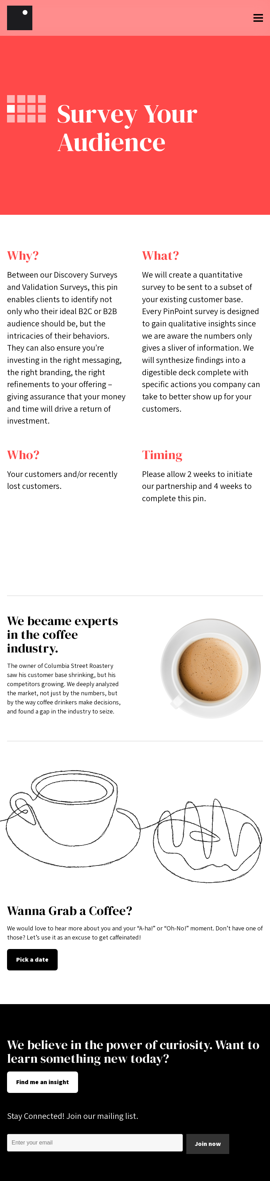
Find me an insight (42, 1082)
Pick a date (32, 959)
